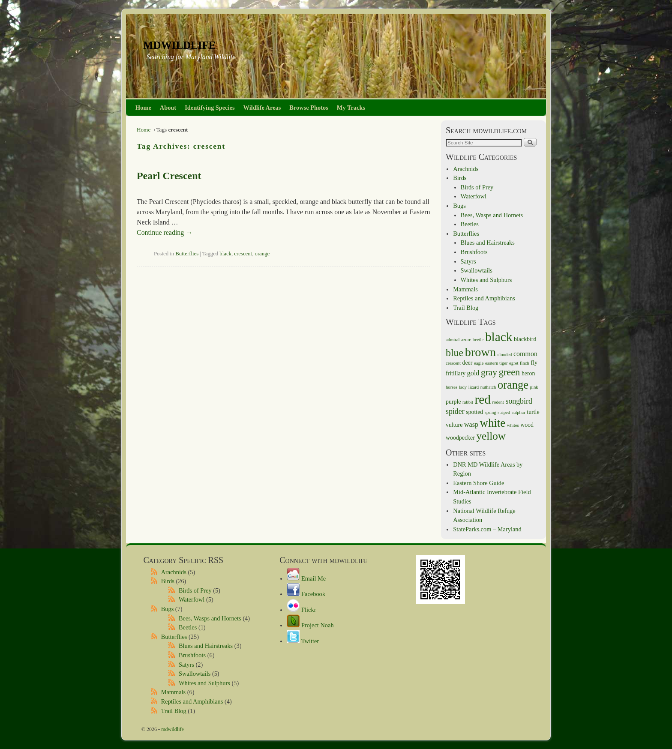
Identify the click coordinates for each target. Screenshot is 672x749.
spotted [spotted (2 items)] (474, 412)
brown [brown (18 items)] (480, 352)
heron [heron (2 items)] (528, 373)
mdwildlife (179, 43)
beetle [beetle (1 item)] (478, 339)
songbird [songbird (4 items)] (518, 401)
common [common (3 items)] (525, 353)
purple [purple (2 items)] (453, 401)
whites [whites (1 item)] (513, 425)
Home (143, 107)
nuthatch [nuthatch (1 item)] (488, 387)
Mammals (465, 289)
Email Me (306, 578)
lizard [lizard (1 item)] (473, 387)
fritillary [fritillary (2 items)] (455, 373)
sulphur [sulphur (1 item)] (518, 412)
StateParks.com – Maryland (487, 529)
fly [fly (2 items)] (534, 363)
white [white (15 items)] (493, 422)
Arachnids (465, 168)
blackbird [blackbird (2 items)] (525, 339)
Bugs (459, 205)
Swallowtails (476, 270)
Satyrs (468, 261)
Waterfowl (473, 196)
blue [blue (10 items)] (454, 352)
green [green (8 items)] (509, 372)
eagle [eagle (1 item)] (478, 363)
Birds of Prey (477, 187)
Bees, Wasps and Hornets (492, 215)
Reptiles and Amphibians (484, 298)
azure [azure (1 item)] (466, 339)
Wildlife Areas (262, 107)
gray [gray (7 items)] (489, 372)
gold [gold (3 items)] (473, 373)
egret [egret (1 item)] (513, 363)
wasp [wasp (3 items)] (471, 424)
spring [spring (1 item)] (490, 412)
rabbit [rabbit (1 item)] (467, 402)
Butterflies (186, 254)
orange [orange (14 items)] (513, 384)
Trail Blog (465, 307)
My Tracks (351, 107)
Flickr (301, 609)
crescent (243, 254)
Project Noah (310, 625)
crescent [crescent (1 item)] (453, 363)
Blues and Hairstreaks (488, 242)
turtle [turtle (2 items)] (533, 412)
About (168, 107)
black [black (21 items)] (499, 337)
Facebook (306, 593)
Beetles (470, 224)
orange (262, 254)
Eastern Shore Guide (478, 482)
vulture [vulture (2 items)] (454, 425)
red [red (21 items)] (483, 399)
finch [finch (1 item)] (524, 363)
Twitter (303, 641)
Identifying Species (209, 107)
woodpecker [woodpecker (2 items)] (460, 437)
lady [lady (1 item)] (463, 387)
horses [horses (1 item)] (451, 387)
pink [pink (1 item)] (534, 387)
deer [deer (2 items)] (467, 363)
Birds (459, 177)
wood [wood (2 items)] (527, 425)
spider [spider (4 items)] (455, 411)
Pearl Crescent (169, 175)
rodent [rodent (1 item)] (498, 402)
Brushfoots (474, 252)
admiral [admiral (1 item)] (453, 339)
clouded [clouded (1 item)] (505, 354)
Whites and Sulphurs (486, 279)
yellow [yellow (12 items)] (491, 436)
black (225, 254)
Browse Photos (308, 107)
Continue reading (164, 232)
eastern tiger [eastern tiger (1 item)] (496, 363)
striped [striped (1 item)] (504, 412)
